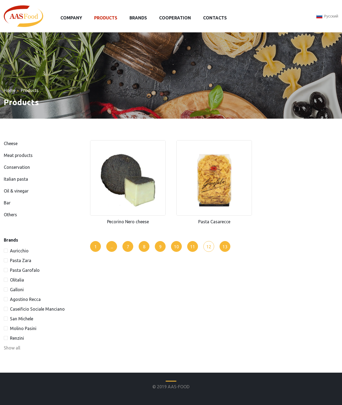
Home (9, 90)
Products (105, 17)
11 (192, 246)
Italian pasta (16, 179)
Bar (7, 202)
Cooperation (175, 17)
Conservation (17, 167)
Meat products (18, 155)
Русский (331, 16)
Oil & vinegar (16, 190)
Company (71, 17)
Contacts (215, 17)
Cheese (11, 143)
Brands (138, 17)
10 (176, 246)
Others (10, 214)
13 (225, 246)
